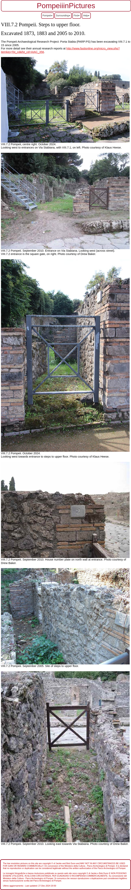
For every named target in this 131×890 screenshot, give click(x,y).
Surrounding (63, 15)
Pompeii (48, 15)
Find (77, 15)
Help (86, 15)
